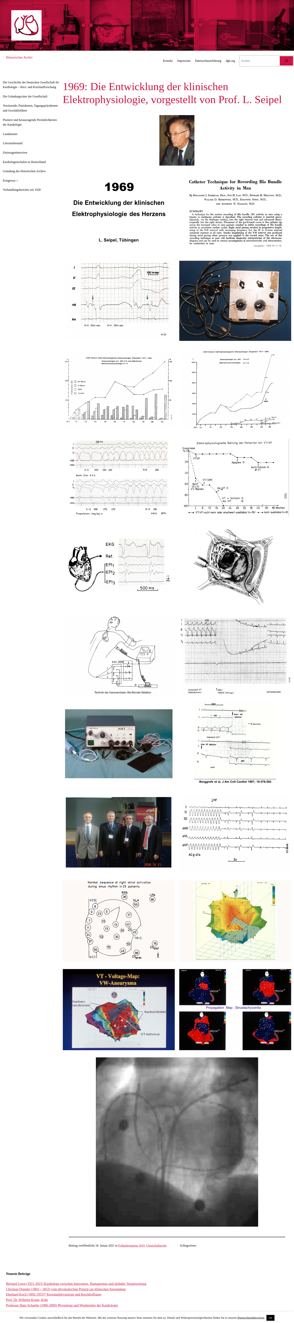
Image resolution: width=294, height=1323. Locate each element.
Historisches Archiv (19, 57)
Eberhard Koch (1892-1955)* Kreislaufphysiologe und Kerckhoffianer (53, 1294)
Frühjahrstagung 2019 (131, 1245)
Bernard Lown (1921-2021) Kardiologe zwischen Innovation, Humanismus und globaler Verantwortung (76, 1284)
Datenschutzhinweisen (250, 1317)
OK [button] (270, 1317)
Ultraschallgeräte (156, 1245)
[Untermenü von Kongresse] (17, 181)
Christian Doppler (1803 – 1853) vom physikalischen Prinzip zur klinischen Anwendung (66, 1289)
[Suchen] (286, 60)
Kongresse (9, 180)
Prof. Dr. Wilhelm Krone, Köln (27, 1300)
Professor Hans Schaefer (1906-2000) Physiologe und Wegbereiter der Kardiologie (62, 1305)
